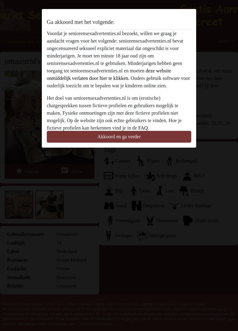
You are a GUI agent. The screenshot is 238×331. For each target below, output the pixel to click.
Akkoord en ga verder (119, 136)
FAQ (143, 128)
